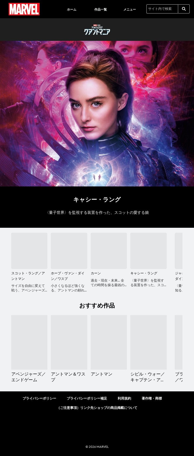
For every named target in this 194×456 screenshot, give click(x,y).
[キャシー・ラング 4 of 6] (148, 251)
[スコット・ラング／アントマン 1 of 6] (29, 251)
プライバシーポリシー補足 (87, 398)
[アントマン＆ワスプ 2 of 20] (69, 342)
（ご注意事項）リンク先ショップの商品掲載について (97, 408)
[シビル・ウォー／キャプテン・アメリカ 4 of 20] (148, 342)
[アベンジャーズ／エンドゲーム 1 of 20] (29, 342)
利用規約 (124, 398)
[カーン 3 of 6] (109, 251)
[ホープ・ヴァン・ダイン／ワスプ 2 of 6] (69, 251)
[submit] (184, 8)
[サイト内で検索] (162, 8)
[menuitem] (71, 9)
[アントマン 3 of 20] (109, 342)
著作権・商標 (152, 398)
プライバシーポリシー (39, 398)
